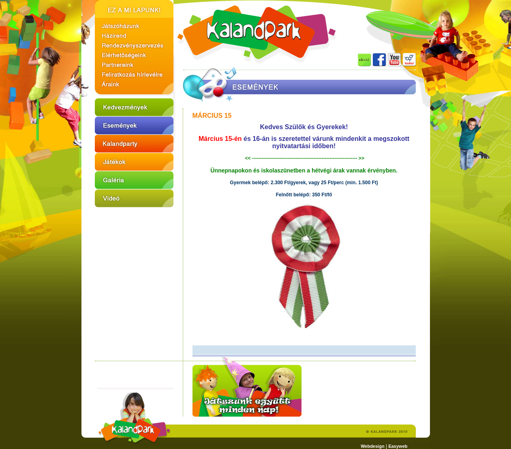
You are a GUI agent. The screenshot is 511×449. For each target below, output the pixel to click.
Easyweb (397, 446)
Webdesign (372, 446)
